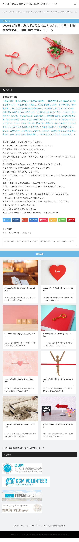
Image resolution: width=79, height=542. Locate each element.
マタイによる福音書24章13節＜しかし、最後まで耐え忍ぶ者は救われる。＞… (58, 439)
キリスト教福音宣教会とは (56, 530)
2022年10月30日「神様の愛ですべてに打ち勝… (58, 293)
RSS (39, 525)
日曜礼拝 (9, 90)
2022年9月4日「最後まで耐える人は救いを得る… (58, 384)
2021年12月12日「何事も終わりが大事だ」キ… (58, 430)
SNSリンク (41, 530)
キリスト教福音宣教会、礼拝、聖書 (18, 237)
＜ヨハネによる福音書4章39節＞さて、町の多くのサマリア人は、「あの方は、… (58, 348)
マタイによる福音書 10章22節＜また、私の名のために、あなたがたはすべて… (58, 394)
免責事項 (16, 530)
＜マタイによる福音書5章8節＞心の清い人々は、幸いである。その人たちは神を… (19, 394)
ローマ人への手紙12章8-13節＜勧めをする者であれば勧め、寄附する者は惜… (20, 439)
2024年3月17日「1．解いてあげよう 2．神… (58, 339)
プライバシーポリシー (28, 530)
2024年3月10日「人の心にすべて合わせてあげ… (20, 384)
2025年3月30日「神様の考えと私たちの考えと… (20, 293)
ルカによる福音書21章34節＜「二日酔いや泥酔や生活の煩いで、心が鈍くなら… (20, 348)
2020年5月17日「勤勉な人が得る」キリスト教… (20, 430)
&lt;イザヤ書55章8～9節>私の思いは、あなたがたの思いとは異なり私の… (20, 303)
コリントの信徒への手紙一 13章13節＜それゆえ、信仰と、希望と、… (58, 303)
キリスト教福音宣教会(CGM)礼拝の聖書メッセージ (29, 4)
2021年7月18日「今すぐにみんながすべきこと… (20, 339)
